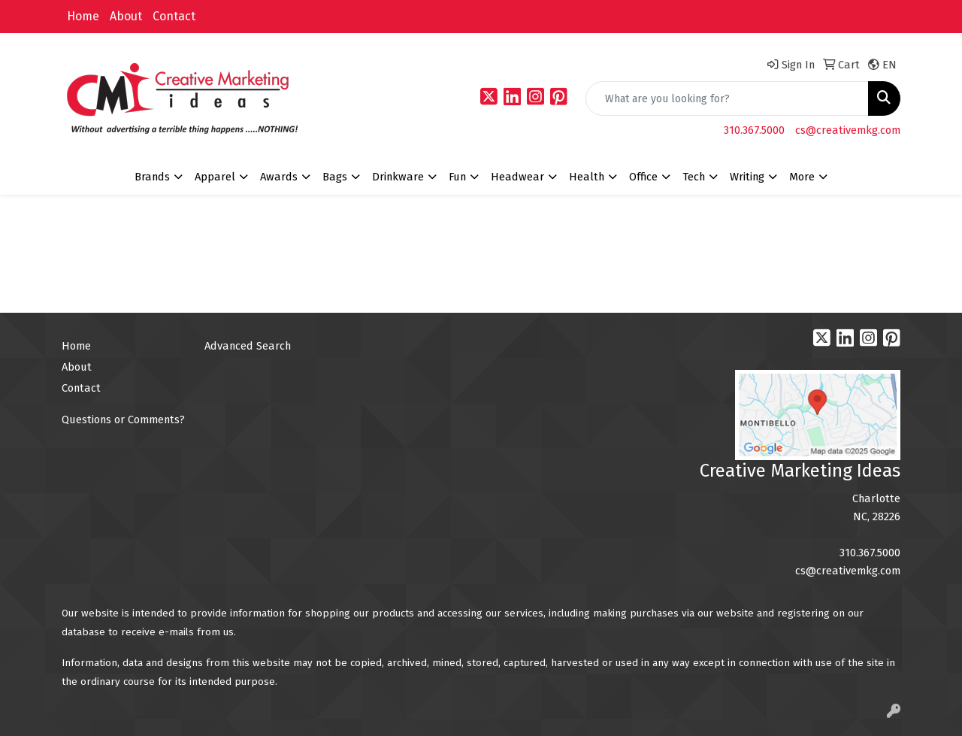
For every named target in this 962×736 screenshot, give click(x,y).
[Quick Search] (727, 98)
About (126, 16)
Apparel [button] (215, 176)
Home (83, 16)
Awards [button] (279, 176)
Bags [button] (334, 176)
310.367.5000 (754, 130)
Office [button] (643, 176)
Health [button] (586, 176)
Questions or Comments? (123, 419)
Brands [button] (152, 176)
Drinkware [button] (398, 176)
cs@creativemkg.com (847, 130)
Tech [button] (693, 176)
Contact (174, 16)
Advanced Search (247, 346)
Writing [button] (747, 176)
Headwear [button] (517, 176)
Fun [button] (457, 176)
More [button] (802, 176)
